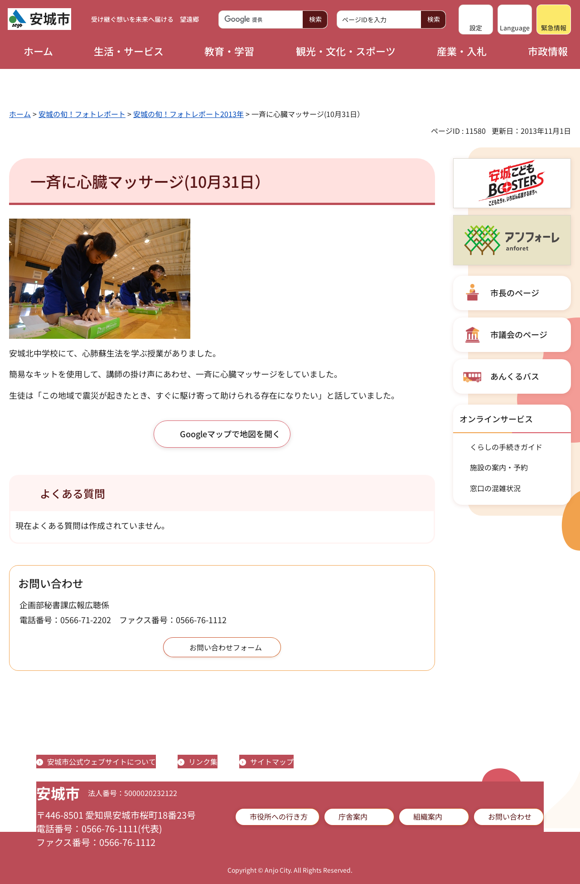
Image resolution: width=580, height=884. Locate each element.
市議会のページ (518, 334)
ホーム (20, 113)
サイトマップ (272, 761)
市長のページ (514, 292)
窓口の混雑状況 (495, 488)
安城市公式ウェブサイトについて (101, 761)
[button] (476, 19)
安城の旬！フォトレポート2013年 (188, 113)
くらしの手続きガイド (506, 446)
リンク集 (203, 761)
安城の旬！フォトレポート (82, 113)
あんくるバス (514, 376)
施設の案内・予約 (499, 467)
